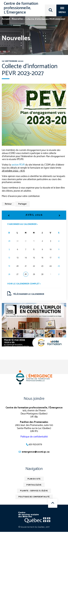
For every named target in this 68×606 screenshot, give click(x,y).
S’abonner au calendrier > (22, 224)
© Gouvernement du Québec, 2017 (34, 527)
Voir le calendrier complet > (24, 283)
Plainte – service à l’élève (34, 490)
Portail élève (34, 484)
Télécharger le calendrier (25, 293)
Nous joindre (34, 398)
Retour (8, 204)
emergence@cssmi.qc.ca (35, 452)
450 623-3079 (35, 444)
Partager (22, 204)
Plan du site (34, 478)
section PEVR (18, 165)
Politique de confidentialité (34, 437)
